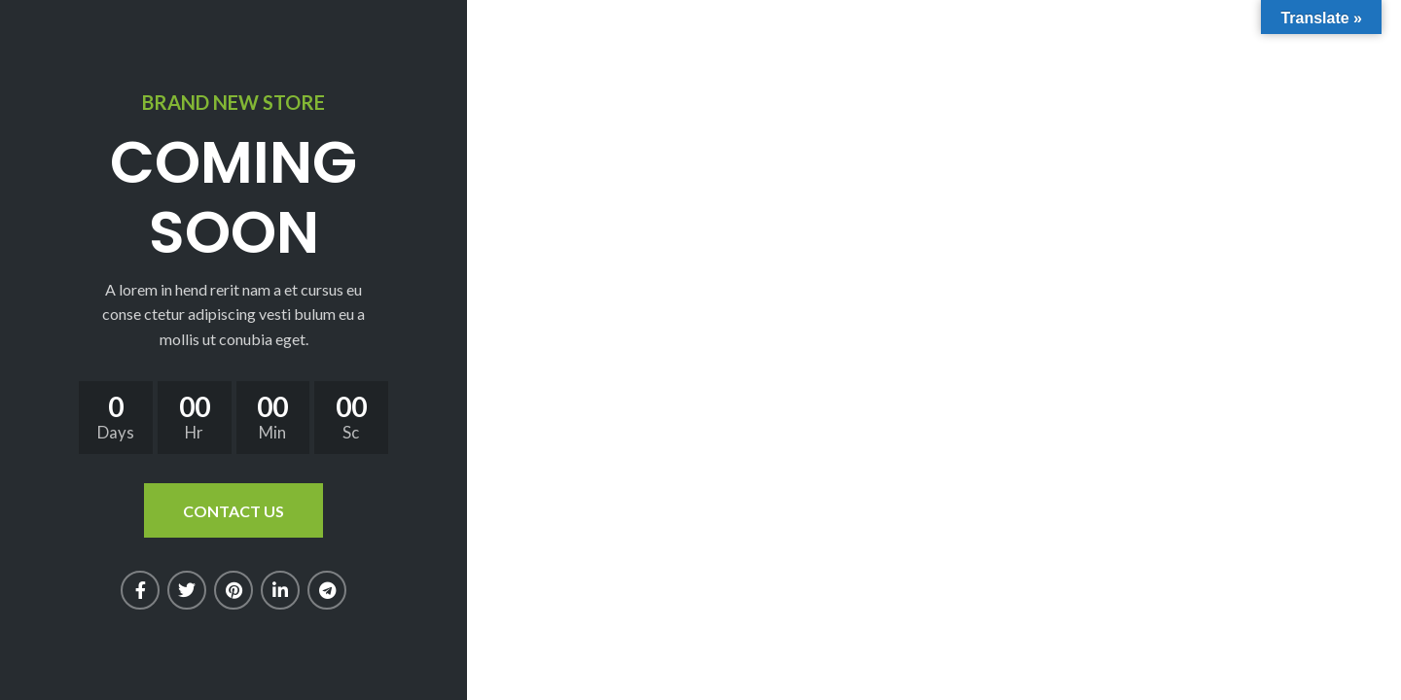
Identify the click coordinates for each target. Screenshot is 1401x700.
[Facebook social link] (140, 590)
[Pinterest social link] (233, 590)
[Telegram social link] (326, 590)
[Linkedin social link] (280, 590)
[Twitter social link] (186, 590)
